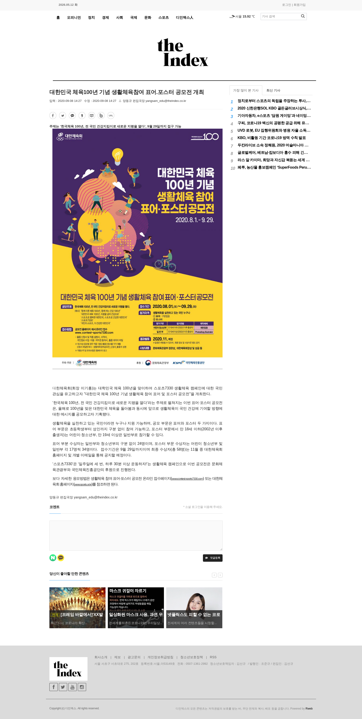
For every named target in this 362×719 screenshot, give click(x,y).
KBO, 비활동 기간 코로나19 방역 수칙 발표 (272, 138)
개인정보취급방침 (160, 657)
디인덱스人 (184, 17)
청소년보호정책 (191, 657)
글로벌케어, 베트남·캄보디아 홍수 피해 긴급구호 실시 (280, 153)
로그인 (286, 4)
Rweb (309, 708)
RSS (213, 657)
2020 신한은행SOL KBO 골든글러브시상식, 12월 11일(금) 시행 (288, 108)
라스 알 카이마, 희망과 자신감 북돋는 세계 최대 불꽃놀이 (283, 160)
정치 (91, 17)
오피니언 (74, 17)
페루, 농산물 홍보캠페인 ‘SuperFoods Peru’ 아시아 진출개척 (286, 167)
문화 (147, 17)
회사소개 (100, 657)
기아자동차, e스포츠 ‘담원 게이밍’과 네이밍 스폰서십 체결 (284, 116)
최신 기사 (273, 90)
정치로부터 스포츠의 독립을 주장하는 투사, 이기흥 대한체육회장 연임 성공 (297, 101)
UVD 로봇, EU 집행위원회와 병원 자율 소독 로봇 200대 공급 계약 (289, 130)
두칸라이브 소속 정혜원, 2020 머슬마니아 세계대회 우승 (282, 145)
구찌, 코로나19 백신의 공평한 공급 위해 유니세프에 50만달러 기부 (290, 123)
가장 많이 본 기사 (246, 90)
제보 (117, 657)
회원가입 (300, 4)
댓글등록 (212, 557)
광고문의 (134, 657)
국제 (133, 17)
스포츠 (163, 17)
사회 (119, 17)
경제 (105, 17)
